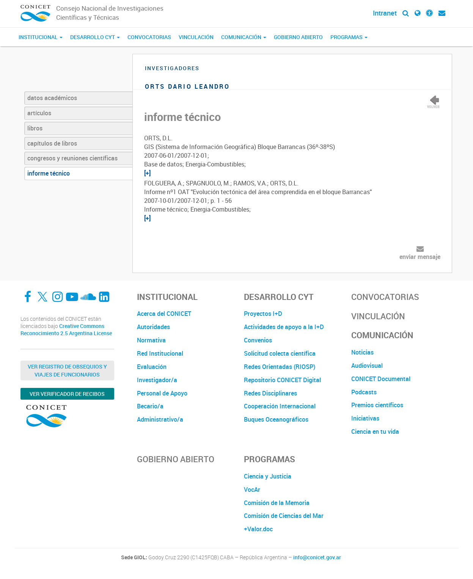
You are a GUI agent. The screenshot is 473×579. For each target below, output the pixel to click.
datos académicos (52, 98)
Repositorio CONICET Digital (282, 380)
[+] (147, 173)
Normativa (151, 340)
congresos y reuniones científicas (72, 158)
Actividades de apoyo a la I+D (284, 327)
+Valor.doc (258, 529)
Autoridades (153, 327)
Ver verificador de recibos (67, 393)
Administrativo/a (160, 419)
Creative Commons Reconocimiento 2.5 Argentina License (66, 330)
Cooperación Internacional (280, 406)
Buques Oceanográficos (276, 419)
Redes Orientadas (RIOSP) (279, 366)
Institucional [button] (41, 37)
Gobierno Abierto (298, 37)
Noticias (362, 352)
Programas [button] (349, 37)
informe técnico (48, 173)
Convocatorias (149, 37)
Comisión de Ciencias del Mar (284, 516)
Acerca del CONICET (164, 313)
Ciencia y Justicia (267, 476)
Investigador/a (157, 380)
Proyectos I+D (263, 313)
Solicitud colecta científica (280, 353)
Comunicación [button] (243, 37)
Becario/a (150, 406)
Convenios (258, 340)
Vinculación (196, 37)
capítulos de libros (52, 143)
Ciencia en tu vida (375, 431)
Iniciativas (365, 418)
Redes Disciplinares (270, 393)
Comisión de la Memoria (277, 503)
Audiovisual (367, 365)
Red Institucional (160, 353)
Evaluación (152, 366)
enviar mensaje (419, 257)
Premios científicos (377, 405)
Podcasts (364, 392)
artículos (39, 113)
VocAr (252, 489)
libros (34, 128)
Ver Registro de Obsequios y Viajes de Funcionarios (67, 370)
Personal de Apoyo (162, 393)
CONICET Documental (380, 379)
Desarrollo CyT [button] (95, 37)
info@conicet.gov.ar (317, 557)
